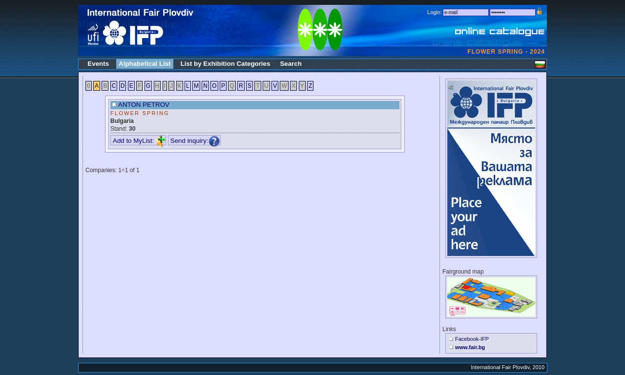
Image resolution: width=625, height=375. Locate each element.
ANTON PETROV (143, 104)
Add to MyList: (139, 141)
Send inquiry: (195, 141)
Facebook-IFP (472, 339)
